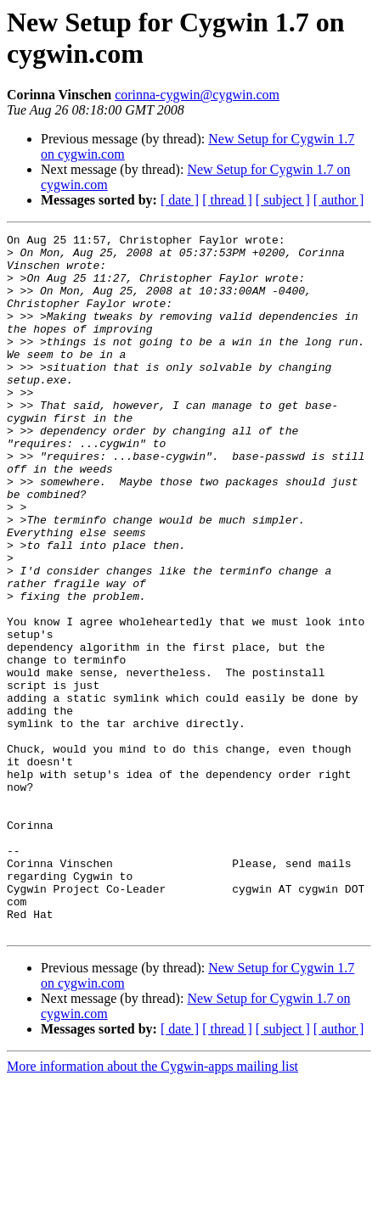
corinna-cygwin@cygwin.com (197, 94)
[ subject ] (283, 200)
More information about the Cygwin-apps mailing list (152, 1206)
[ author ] (338, 200)
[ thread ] (227, 200)
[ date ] (180, 200)
